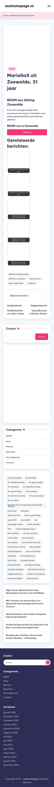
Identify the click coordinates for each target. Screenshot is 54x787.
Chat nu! (27, 132)
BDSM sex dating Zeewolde (19, 274)
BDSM (12, 69)
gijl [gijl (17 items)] (36, 520)
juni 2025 (7, 740)
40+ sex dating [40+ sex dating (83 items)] (31, 491)
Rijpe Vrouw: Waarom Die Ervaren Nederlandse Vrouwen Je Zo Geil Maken (25, 591)
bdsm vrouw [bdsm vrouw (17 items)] (12, 511)
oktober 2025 (10, 724)
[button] (19, 295)
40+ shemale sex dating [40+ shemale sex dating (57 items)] (16, 496)
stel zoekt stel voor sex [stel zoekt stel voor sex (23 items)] (36, 569)
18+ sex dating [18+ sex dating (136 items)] (30, 478)
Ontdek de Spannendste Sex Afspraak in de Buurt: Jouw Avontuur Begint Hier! (27, 626)
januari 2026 (9, 712)
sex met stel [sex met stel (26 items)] (12, 560)
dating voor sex (35, 279)
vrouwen (10, 462)
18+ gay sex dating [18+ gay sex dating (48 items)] (14, 478)
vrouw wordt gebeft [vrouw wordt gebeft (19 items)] (15, 578)
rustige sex (32, 283)
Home (5, 16)
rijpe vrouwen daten (16, 283)
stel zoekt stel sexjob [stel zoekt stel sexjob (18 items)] (32, 565)
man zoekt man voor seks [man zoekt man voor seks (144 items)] (31, 542)
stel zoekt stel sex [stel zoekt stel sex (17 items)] (14, 565)
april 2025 (8, 748)
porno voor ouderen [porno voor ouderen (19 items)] (33, 551)
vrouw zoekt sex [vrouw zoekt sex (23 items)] (32, 578)
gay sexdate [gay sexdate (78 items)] (12, 520)
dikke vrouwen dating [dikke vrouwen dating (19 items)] (32, 515)
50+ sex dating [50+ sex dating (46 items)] (13, 500)
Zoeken (11, 328)
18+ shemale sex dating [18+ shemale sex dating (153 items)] (16, 482)
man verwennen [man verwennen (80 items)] (27, 538)
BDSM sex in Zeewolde (17, 279)
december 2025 (11, 716)
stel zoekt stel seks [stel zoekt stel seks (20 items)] (27, 560)
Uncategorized (13, 457)
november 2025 (11, 720)
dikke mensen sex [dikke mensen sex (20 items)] (14, 515)
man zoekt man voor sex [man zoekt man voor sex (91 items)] (16, 547)
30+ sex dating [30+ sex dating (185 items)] (13, 487)
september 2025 (11, 728)
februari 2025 (10, 757)
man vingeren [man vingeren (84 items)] (12, 542)
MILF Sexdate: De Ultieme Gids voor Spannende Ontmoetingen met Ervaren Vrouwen (24, 603)
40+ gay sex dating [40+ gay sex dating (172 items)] (15, 491)
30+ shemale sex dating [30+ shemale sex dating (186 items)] (31, 487)
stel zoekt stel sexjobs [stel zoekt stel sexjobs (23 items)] (15, 569)
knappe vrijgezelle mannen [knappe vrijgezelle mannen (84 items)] (25, 529)
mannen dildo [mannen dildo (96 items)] (12, 538)
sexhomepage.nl (19, 6)
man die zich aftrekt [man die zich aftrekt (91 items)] (30, 533)
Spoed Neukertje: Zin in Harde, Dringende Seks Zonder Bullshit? (26, 615)
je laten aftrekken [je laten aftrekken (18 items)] (33, 524)
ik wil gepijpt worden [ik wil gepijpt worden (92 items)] (15, 524)
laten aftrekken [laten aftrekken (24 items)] (13, 533)
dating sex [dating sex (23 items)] (25, 511)
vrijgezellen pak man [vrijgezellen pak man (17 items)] (15, 574)
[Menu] (49, 6)
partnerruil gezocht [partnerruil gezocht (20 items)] (15, 551)
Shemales (10, 452)
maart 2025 (9, 753)
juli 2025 (7, 736)
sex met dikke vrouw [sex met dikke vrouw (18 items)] (27, 556)
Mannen (9, 446)
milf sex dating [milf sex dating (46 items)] (35, 547)
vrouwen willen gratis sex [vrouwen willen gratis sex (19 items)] (36, 574)
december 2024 (11, 765)
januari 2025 (9, 761)
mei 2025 (8, 744)
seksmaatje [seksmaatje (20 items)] (12, 556)
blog (8, 441)
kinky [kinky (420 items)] (9, 529)
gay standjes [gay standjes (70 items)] (25, 520)
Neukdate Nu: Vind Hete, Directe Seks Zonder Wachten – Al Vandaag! (24, 636)
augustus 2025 (10, 732)
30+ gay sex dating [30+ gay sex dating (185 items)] (36, 482)
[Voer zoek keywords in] (27, 662)
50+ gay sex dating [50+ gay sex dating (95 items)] (36, 496)
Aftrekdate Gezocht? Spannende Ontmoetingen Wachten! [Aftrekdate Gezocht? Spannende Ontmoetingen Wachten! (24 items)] (25, 505)
